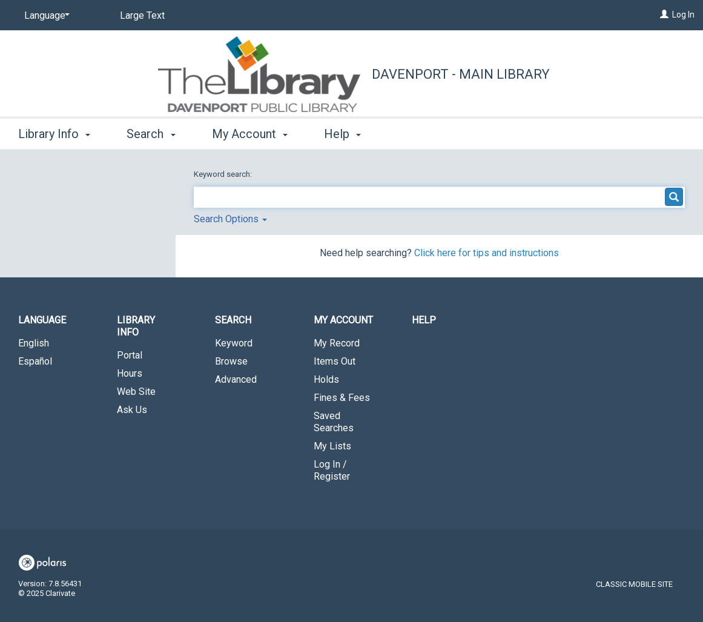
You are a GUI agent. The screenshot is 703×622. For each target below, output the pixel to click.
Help (424, 320)
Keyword (233, 343)
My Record (337, 343)
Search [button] (151, 134)
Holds (326, 379)
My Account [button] (250, 134)
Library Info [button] (54, 134)
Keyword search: (224, 174)
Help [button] (342, 134)
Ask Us (132, 409)
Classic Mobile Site (634, 584)
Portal (129, 355)
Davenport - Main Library (461, 74)
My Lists (332, 446)
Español (35, 361)
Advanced (236, 379)
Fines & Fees (342, 397)
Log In (683, 14)
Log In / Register (332, 470)
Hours (129, 373)
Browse (231, 361)
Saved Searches (334, 422)
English (33, 343)
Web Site (136, 391)
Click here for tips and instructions (486, 253)
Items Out (334, 361)
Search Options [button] (230, 219)
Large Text (142, 15)
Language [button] (42, 320)
